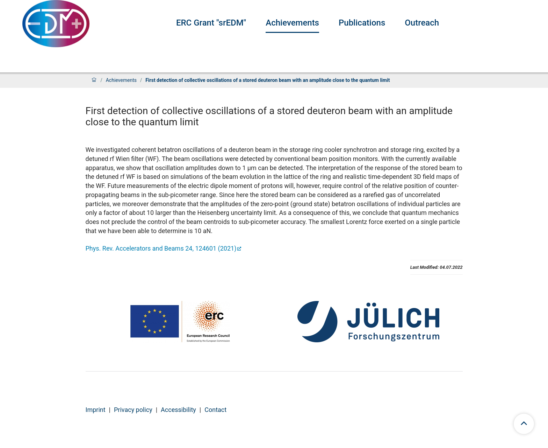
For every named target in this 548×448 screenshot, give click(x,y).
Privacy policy (133, 409)
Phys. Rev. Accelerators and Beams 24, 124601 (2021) (161, 248)
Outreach (422, 23)
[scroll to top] (524, 424)
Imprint (96, 409)
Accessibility (178, 409)
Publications (362, 23)
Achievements (292, 23)
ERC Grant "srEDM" (211, 23)
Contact (215, 409)
